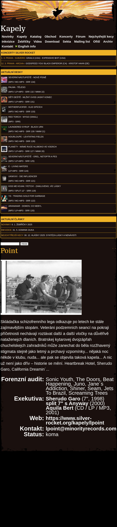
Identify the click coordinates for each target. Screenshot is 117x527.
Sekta (67, 41)
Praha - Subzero (15, 58)
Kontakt (7, 46)
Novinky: (6, 224)
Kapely (22, 36)
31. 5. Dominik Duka (23, 230)
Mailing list (82, 41)
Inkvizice (8, 41)
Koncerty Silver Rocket (18, 52)
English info (27, 46)
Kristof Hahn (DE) (79, 63)
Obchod (50, 36)
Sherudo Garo (63, 398)
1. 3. (3, 58)
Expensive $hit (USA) (53, 58)
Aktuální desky (12, 72)
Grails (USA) (33, 58)
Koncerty (66, 36)
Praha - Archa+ (16, 63)
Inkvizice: (6, 230)
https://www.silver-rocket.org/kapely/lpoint (75, 420)
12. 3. (3, 63)
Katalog (35, 36)
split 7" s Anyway (67, 403)
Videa (38, 41)
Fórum (80, 36)
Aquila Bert (59, 408)
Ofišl (96, 41)
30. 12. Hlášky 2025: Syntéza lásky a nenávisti (50, 235)
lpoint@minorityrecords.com (81, 428)
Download (52, 41)
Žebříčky (24, 41)
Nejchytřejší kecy (101, 36)
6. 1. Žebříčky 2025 (22, 224)
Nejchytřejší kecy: (12, 235)
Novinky (8, 36)
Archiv (108, 41)
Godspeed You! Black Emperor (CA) (46, 63)
